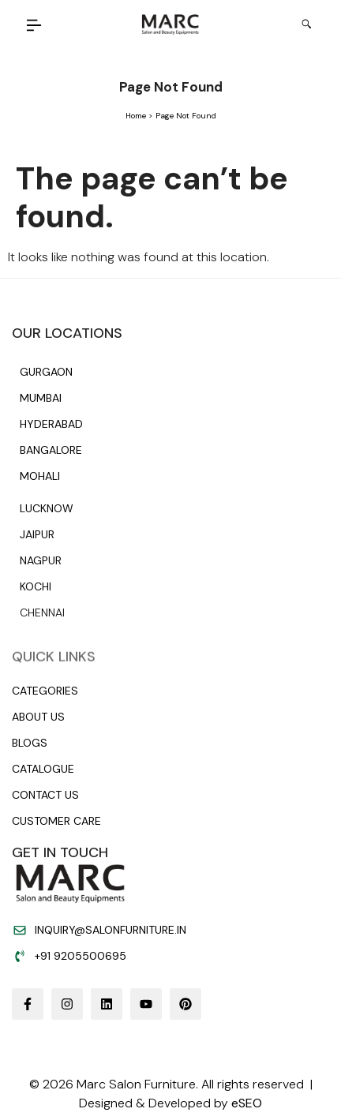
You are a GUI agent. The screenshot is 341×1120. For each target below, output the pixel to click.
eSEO (246, 1103)
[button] (34, 26)
